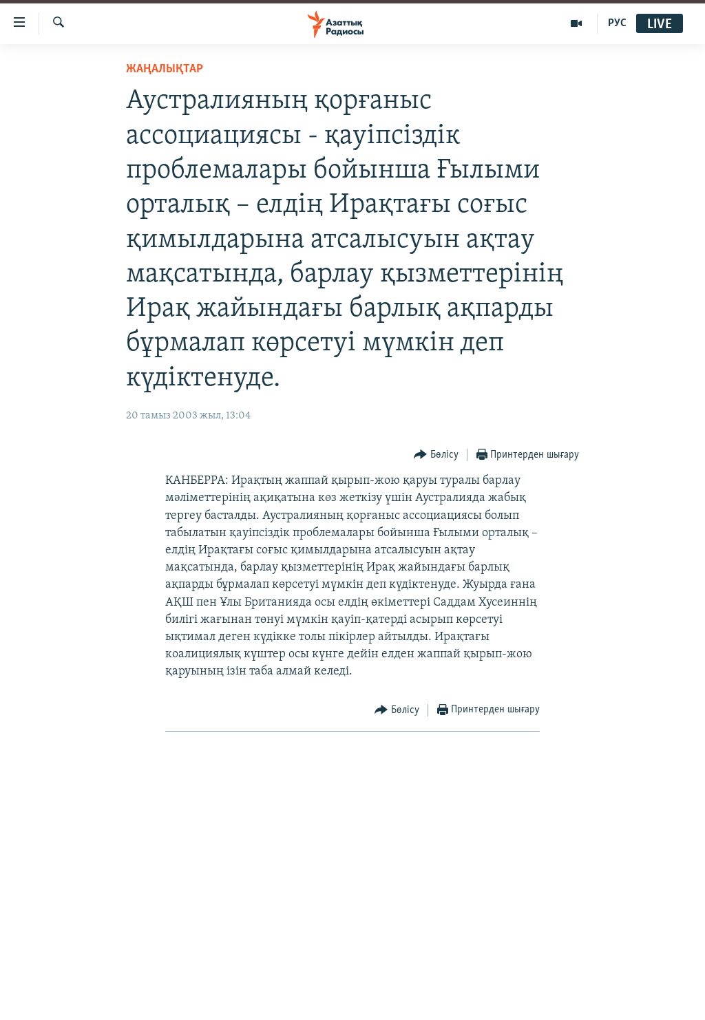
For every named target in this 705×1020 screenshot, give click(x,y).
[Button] (436, 455)
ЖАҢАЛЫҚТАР (164, 69)
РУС (617, 23)
